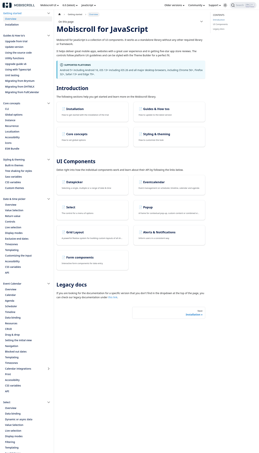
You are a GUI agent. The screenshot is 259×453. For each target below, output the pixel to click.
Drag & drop (12, 334)
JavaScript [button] (87, 5)
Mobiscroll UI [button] (48, 5)
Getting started (12, 13)
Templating (12, 250)
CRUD (8, 329)
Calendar (10, 295)
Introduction (219, 19)
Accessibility (12, 137)
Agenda (9, 300)
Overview (10, 18)
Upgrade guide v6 (15, 64)
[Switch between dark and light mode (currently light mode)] (225, 5)
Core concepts (11, 103)
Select (6, 402)
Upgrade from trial (16, 41)
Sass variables (13, 176)
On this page (66, 21)
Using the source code (18, 52)
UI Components (220, 24)
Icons (8, 143)
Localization (12, 131)
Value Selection (14, 210)
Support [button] (213, 5)
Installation (12, 24)
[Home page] (59, 14)
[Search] (243, 5)
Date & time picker (14, 199)
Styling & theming (14, 159)
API (7, 272)
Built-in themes (14, 165)
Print (8, 374)
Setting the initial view (18, 340)
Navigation (11, 346)
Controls (10, 221)
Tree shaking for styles (18, 171)
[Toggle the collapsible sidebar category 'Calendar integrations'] (48, 368)
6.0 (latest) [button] (69, 5)
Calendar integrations (18, 368)
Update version (14, 47)
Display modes (14, 233)
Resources (11, 323)
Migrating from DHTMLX (19, 86)
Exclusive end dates (16, 238)
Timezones (11, 244)
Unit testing (12, 75)
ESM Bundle (12, 148)
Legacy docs (218, 29)
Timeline (10, 312)
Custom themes (14, 188)
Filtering (10, 442)
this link (112, 297)
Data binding (13, 317)
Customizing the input (18, 255)
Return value (12, 216)
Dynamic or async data (18, 419)
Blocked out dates (16, 351)
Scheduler (11, 306)
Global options (13, 114)
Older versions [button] (173, 5)
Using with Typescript (18, 69)
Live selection (13, 227)
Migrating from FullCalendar (22, 92)
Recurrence (12, 126)
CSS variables (13, 182)
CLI (7, 109)
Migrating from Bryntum (20, 81)
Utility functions (14, 58)
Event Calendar (12, 283)
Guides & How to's (14, 35)
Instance (10, 120)
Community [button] (195, 5)
